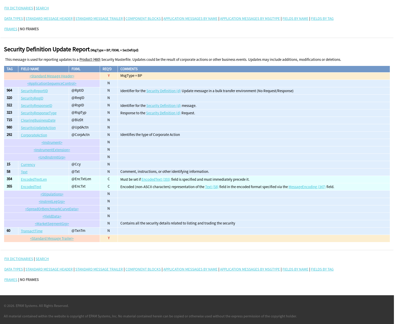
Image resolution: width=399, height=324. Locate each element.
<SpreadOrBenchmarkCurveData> (52, 208)
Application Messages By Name (190, 18)
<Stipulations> (51, 194)
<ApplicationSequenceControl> (51, 83)
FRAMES (10, 28)
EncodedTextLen (34, 179)
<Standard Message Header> (52, 76)
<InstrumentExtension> (52, 149)
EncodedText (31, 186)
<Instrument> (51, 142)
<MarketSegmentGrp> (52, 223)
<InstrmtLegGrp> (52, 201)
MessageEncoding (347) (307, 186)
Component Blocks (143, 18)
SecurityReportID (34, 90)
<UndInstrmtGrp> (51, 157)
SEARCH (42, 8)
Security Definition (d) (163, 90)
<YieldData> (51, 216)
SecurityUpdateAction (38, 127)
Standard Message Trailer (99, 18)
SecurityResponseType (38, 112)
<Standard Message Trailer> (52, 238)
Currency (28, 164)
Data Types (13, 18)
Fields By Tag (322, 18)
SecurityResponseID (36, 105)
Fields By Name (295, 18)
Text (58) (212, 186)
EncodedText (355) (155, 179)
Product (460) (90, 59)
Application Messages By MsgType (250, 18)
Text (24, 172)
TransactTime (31, 231)
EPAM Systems (26, 305)
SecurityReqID (32, 98)
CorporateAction (34, 135)
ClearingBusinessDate (38, 120)
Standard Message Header (49, 18)
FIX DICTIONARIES (18, 8)
